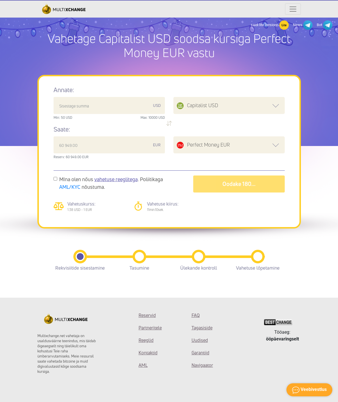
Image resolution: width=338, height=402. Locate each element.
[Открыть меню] (293, 9)
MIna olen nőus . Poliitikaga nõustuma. (111, 183)
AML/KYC (69, 186)
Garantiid (200, 353)
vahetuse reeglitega (116, 179)
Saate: (62, 129)
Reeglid (146, 340)
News (303, 25)
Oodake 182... (238, 184)
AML (143, 365)
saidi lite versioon (270, 25)
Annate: (64, 90)
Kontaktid (148, 353)
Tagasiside (202, 328)
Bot (324, 25)
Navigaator (202, 365)
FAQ (196, 315)
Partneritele (150, 328)
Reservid (147, 315)
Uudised (200, 340)
